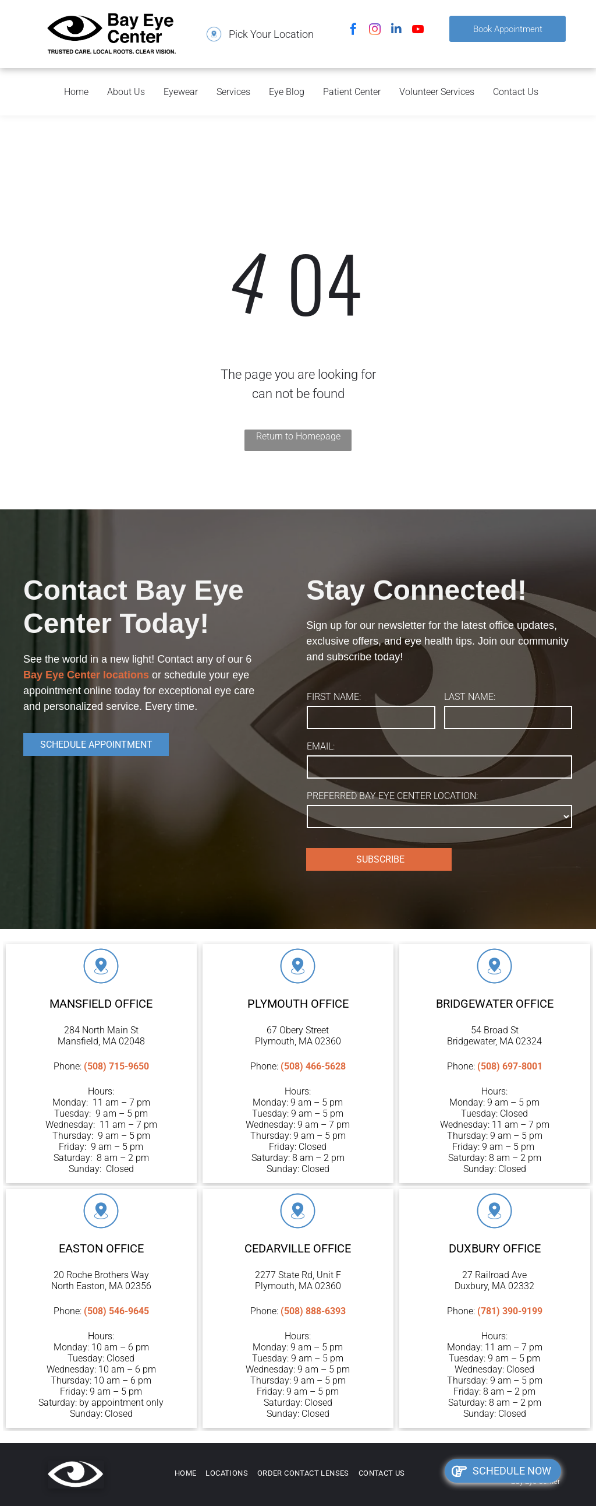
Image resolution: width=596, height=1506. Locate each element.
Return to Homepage (298, 436)
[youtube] (418, 30)
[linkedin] (396, 30)
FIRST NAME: (334, 696)
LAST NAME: (469, 696)
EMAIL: (321, 746)
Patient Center (352, 91)
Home (76, 91)
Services (233, 91)
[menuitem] (185, 1473)
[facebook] (353, 30)
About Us (126, 91)
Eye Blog (286, 91)
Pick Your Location (271, 34)
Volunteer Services (436, 91)
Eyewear (181, 91)
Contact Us (515, 91)
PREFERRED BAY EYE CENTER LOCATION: (392, 795)
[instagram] (375, 30)
